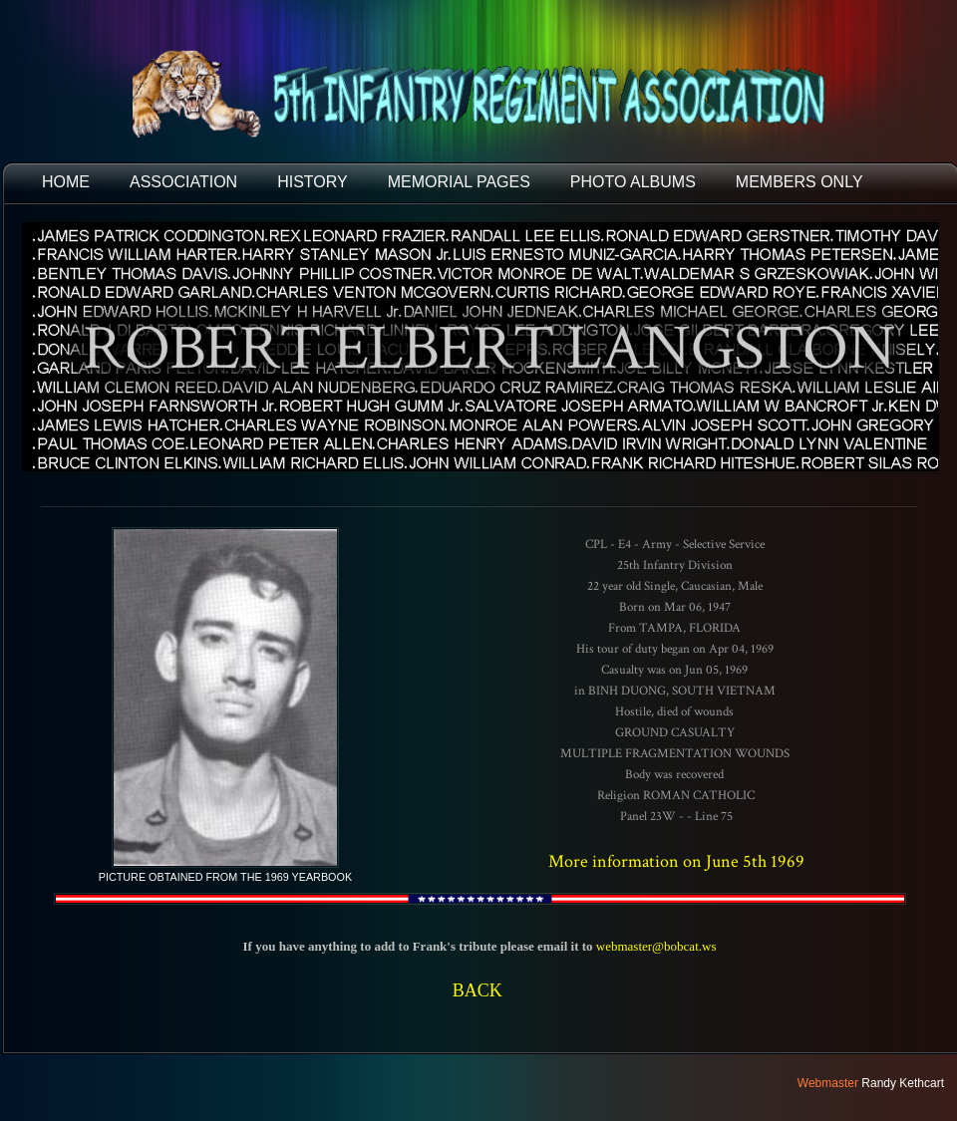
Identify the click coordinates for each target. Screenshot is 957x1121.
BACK (477, 990)
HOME (66, 181)
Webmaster (828, 1083)
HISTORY (312, 181)
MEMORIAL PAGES (459, 181)
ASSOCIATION (183, 181)
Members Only (799, 181)
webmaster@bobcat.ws (656, 946)
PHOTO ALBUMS (633, 181)
